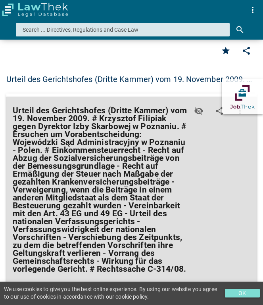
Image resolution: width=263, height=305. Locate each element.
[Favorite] (226, 51)
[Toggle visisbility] (199, 111)
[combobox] (123, 30)
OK (242, 293)
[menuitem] (253, 10)
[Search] (240, 30)
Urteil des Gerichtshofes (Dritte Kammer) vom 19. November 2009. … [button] (129, 79)
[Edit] (246, 51)
